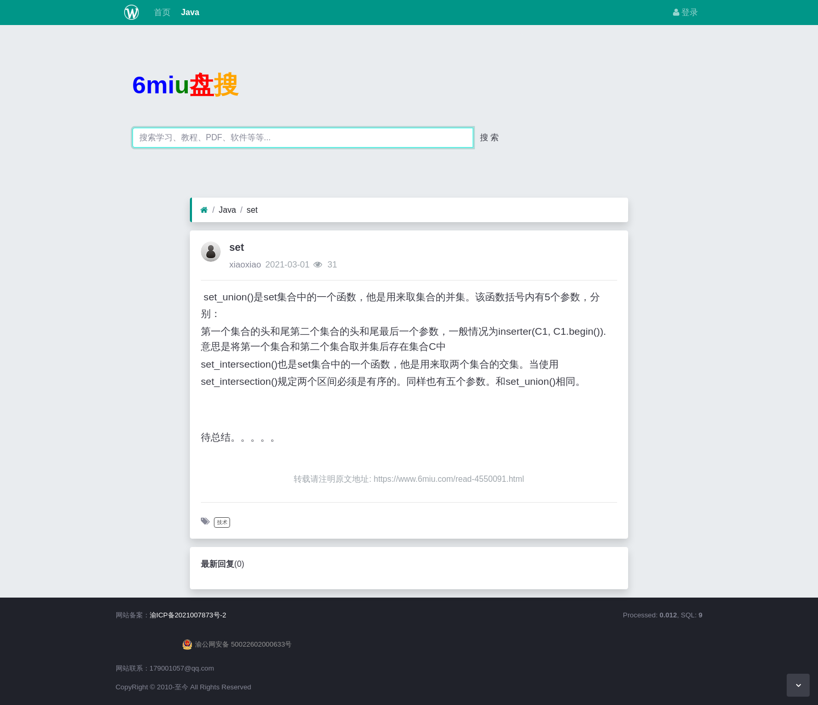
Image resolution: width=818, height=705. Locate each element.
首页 (160, 12)
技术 (222, 522)
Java (189, 12)
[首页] (204, 210)
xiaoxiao (245, 265)
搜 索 (489, 137)
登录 (685, 12)
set (252, 209)
